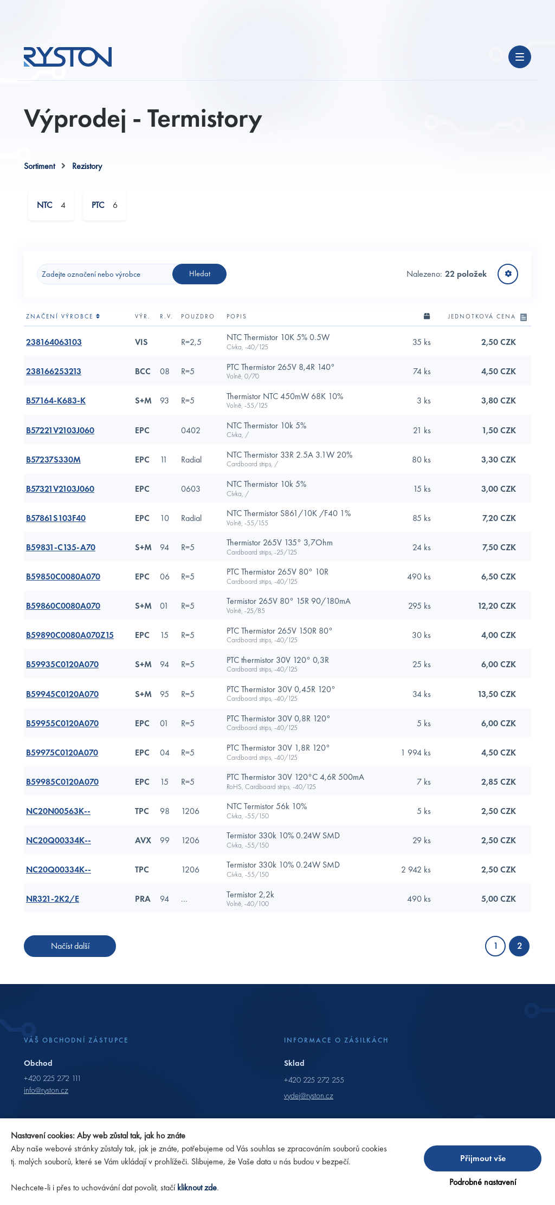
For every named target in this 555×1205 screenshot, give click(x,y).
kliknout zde (197, 1187)
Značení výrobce (63, 320)
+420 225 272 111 (52, 1082)
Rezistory (87, 169)
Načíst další (70, 949)
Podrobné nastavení (482, 1182)
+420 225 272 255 (314, 1083)
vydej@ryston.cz (308, 1099)
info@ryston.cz (46, 1094)
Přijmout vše (483, 1158)
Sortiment (39, 169)
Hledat (199, 277)
